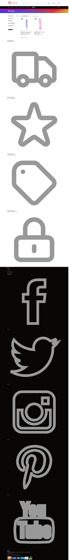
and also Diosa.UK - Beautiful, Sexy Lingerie (13, 555)
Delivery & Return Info (10, 271)
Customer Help (54, 3)
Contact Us (8, 270)
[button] (58, 7)
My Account (48, 3)
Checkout (58, 3)
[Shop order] (26, 16)
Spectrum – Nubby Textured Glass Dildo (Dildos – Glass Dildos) (26, 32)
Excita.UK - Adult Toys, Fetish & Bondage (13, 554)
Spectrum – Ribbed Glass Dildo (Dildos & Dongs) (39, 32)
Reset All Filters (10, 29)
